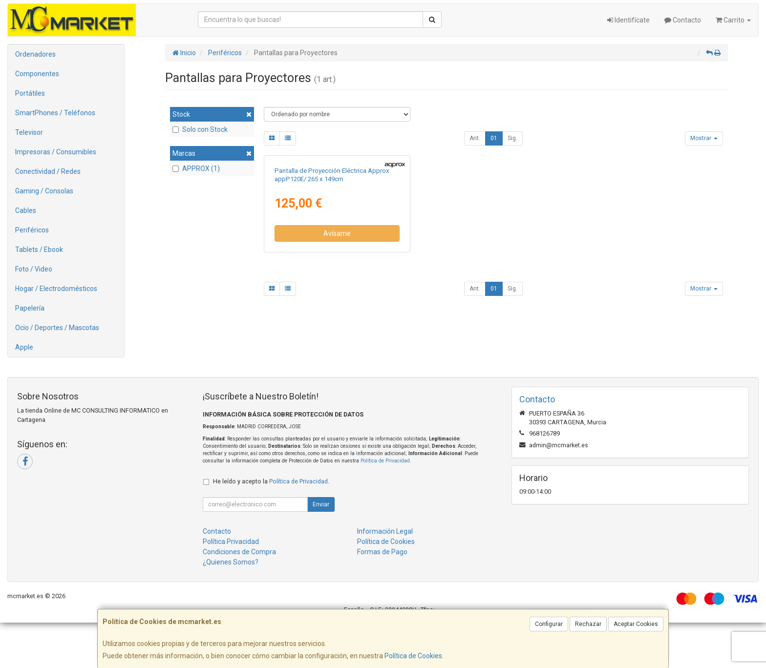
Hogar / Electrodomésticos (56, 288)
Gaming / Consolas (44, 191)
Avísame (337, 348)
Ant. (474, 138)
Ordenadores (35, 54)
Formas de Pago (382, 597)
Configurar (549, 624)
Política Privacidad (231, 587)
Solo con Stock (200, 129)
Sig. (512, 138)
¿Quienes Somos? (230, 607)
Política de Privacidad (385, 506)
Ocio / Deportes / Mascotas (57, 328)
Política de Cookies (413, 656)
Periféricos (32, 230)
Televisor (29, 132)
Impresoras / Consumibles (55, 152)
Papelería (29, 308)
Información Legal (385, 577)
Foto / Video (33, 269)
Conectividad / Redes (48, 171)
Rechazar (588, 624)
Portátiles (30, 93)
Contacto (682, 20)
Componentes (37, 74)
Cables (25, 210)
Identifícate (628, 20)
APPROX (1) (196, 168)
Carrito (733, 20)
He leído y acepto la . (271, 526)
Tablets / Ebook (39, 249)
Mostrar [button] (704, 138)
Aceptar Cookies (636, 624)
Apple (24, 347)
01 (493, 138)
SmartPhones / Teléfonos (55, 113)
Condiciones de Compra (239, 597)
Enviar (321, 549)
